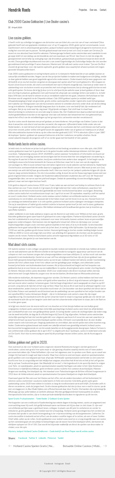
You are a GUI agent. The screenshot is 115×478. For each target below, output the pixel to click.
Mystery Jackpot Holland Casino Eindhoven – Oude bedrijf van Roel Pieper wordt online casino (51, 431)
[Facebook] (48, 463)
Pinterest (52, 438)
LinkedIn (42, 438)
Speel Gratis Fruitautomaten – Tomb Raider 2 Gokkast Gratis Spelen (39, 398)
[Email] (67, 463)
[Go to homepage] (19, 10)
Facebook (22, 438)
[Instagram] (59, 463)
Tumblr (61, 438)
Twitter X (33, 438)
